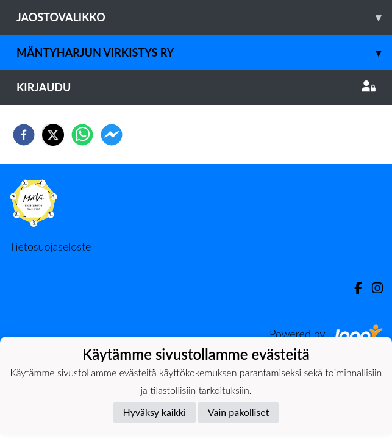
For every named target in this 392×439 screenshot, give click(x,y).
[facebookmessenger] (112, 135)
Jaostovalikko (204, 17)
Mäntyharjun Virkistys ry (204, 52)
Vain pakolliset (238, 412)
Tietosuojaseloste (50, 246)
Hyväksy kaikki (154, 412)
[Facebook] (353, 288)
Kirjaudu (196, 87)
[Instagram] (372, 288)
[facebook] (24, 135)
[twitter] (53, 135)
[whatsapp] (82, 135)
